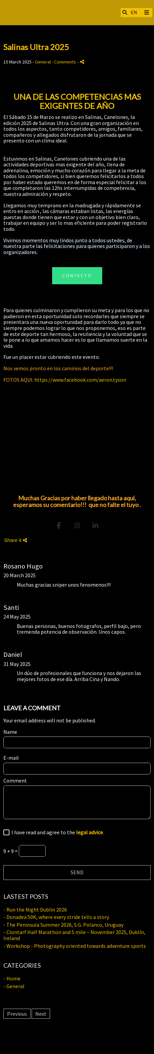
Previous (17, 1013)
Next (40, 1013)
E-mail (11, 758)
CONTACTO (77, 275)
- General (14, 986)
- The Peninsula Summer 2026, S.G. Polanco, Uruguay (63, 924)
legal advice (89, 832)
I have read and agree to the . (56, 833)
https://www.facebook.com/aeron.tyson (80, 379)
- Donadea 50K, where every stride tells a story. (56, 917)
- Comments (64, 62)
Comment (15, 781)
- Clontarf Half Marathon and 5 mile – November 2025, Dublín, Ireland (74, 935)
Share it (15, 540)
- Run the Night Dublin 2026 (35, 909)
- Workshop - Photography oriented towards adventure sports (74, 945)
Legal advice (77, 1040)
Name (10, 732)
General (43, 62)
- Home (12, 978)
